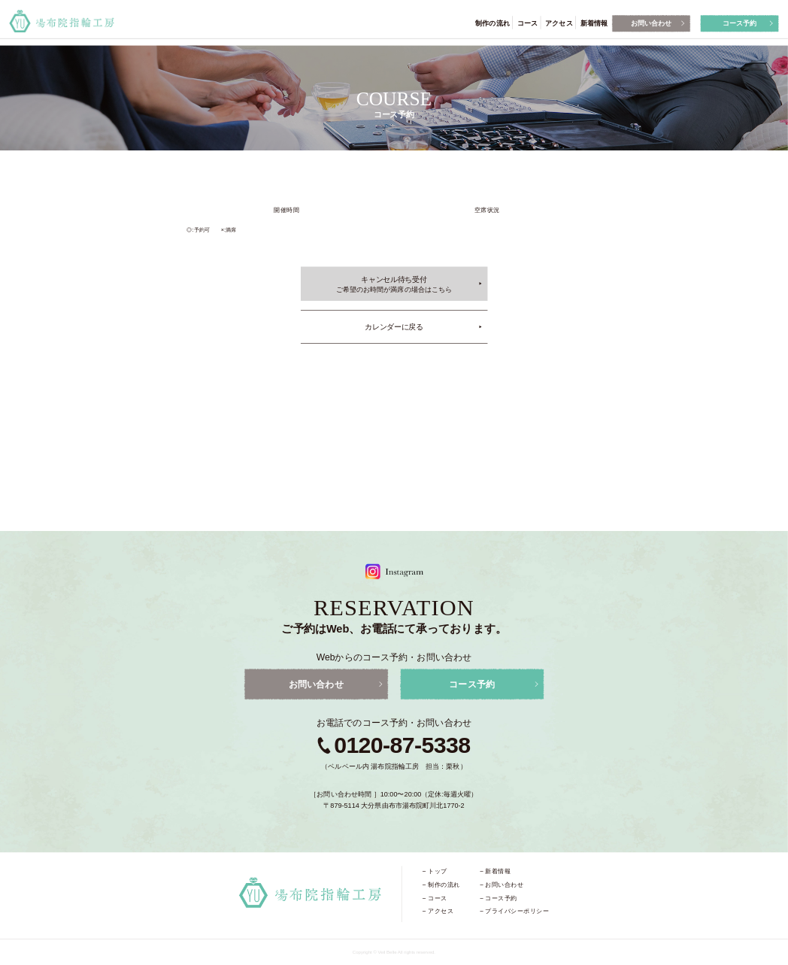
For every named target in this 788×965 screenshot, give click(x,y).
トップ (437, 871)
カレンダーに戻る (394, 326)
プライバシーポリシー (517, 911)
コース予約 (739, 22)
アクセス (558, 22)
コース (527, 22)
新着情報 (594, 22)
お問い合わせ (651, 22)
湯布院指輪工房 (61, 21)
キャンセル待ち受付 (394, 284)
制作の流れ (492, 22)
